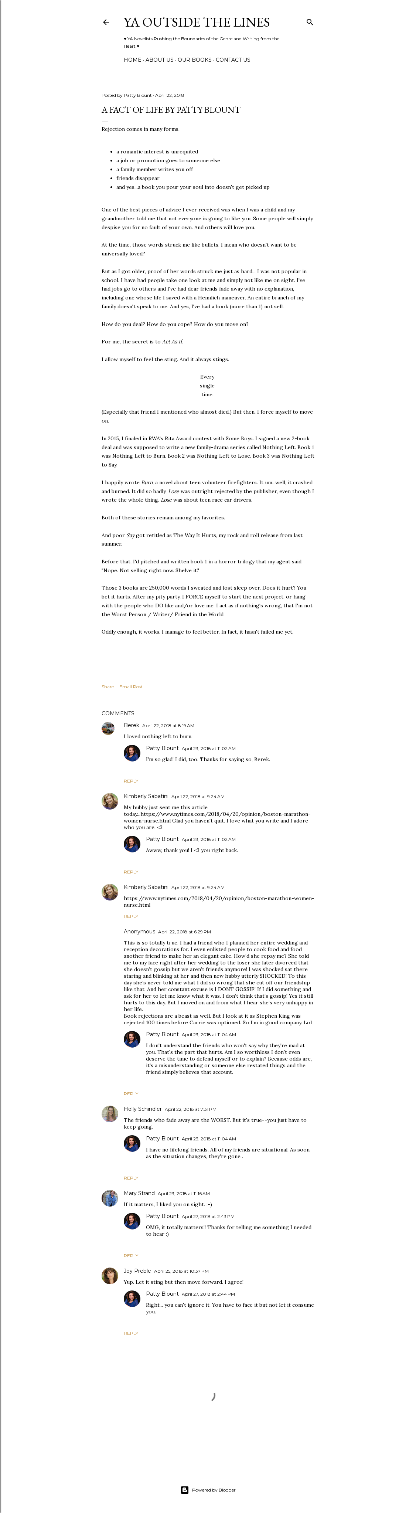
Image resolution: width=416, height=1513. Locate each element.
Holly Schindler (143, 1109)
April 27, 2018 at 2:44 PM (208, 1294)
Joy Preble (137, 1271)
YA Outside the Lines (197, 22)
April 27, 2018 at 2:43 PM (208, 1216)
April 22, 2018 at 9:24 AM (198, 796)
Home (132, 60)
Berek (131, 725)
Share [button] (108, 686)
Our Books (195, 60)
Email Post (131, 686)
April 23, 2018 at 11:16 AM (184, 1193)
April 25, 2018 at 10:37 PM (181, 1271)
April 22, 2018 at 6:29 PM (184, 931)
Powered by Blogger (208, 1490)
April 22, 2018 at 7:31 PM (190, 1109)
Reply (131, 781)
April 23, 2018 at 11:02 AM (209, 748)
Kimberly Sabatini (146, 796)
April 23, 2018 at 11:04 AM (209, 1034)
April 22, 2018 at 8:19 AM (168, 725)
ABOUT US (160, 60)
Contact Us (233, 60)
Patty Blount (162, 748)
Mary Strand (139, 1193)
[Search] (310, 20)
